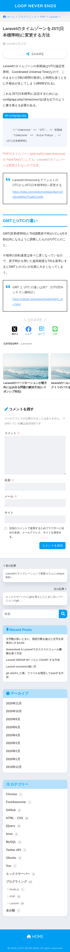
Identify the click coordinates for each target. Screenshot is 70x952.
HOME (35, 936)
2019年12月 (14, 767)
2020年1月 (13, 759)
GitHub (14, 810)
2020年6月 (13, 727)
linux (12, 834)
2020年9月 (13, 719)
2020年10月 (14, 711)
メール (10, 496)
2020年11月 (14, 703)
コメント (12, 433)
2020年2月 (13, 751)
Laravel (26, 343)
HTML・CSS (17, 818)
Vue (11, 866)
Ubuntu (14, 858)
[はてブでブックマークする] (41, 331)
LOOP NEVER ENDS (35, 5)
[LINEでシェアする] (55, 331)
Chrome (14, 794)
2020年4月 (13, 735)
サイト (8, 512)
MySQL (14, 842)
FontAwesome (19, 802)
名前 (9, 480)
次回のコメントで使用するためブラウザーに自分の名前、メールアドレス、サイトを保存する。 (36, 532)
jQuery (13, 826)
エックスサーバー (21, 874)
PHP (15, 896)
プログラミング (19, 882)
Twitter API (16, 850)
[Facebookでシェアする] (28, 331)
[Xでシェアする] (15, 331)
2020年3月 (13, 743)
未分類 (13, 911)
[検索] (63, 614)
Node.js (17, 889)
